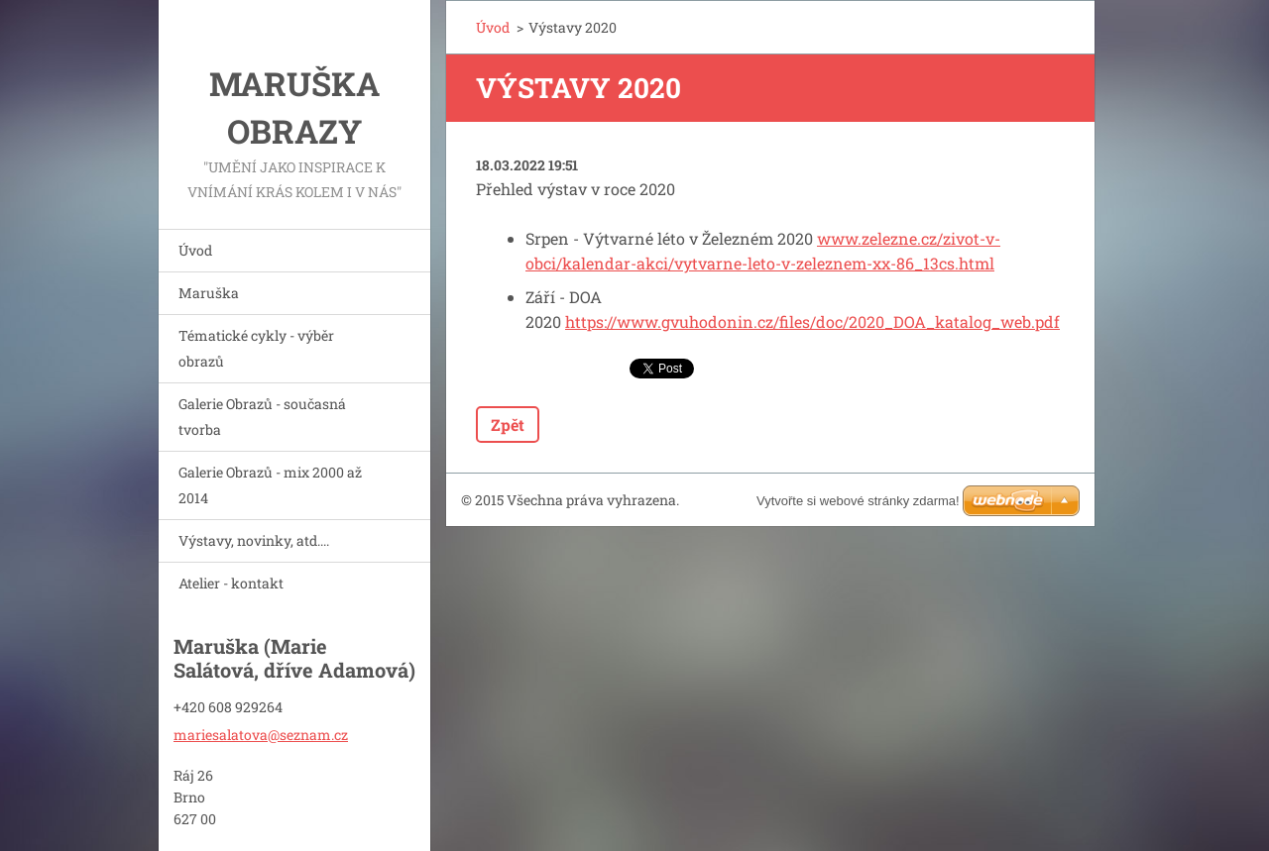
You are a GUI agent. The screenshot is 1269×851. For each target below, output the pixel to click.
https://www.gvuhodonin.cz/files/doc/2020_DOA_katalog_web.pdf (812, 321)
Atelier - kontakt (231, 583)
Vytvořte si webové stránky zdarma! (858, 500)
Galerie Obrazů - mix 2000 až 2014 (270, 485)
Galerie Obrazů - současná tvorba (262, 416)
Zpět (507, 424)
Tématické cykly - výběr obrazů (256, 348)
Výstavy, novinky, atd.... (253, 540)
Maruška (208, 292)
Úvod (195, 250)
